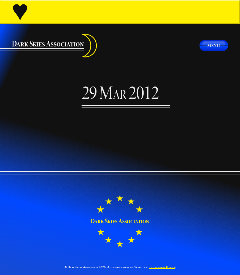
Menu (213, 45)
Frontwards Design (162, 267)
